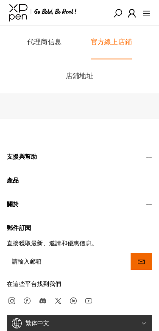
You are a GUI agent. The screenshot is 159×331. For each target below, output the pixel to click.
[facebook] (27, 299)
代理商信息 (44, 42)
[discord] (43, 299)
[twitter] (58, 299)
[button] (118, 12)
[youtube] (89, 299)
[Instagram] (12, 299)
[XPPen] (42, 12)
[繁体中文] (79, 322)
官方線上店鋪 (111, 42)
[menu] (144, 12)
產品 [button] (79, 180)
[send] (141, 260)
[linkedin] (73, 299)
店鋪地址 (79, 76)
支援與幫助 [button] (79, 156)
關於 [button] (79, 204)
